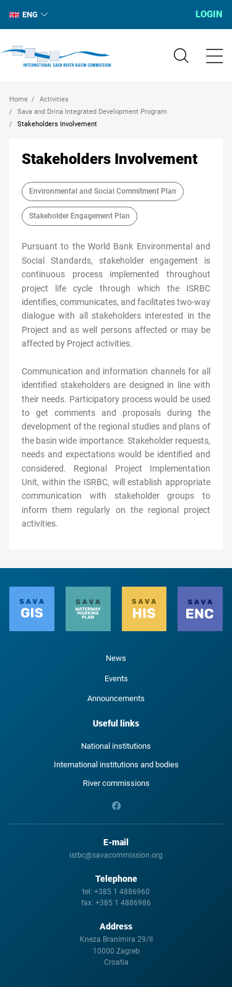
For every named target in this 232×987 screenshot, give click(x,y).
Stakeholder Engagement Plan (79, 216)
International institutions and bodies (116, 764)
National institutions (116, 746)
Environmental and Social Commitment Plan (102, 191)
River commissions (116, 783)
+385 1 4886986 (123, 903)
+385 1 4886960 (122, 891)
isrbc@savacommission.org (116, 855)
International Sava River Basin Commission (55, 56)
